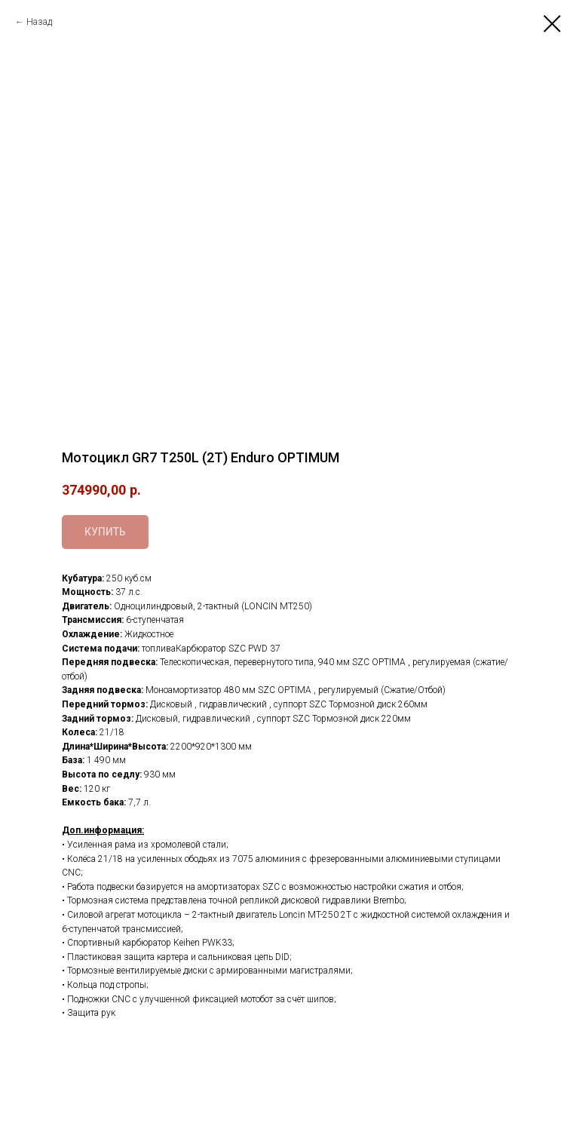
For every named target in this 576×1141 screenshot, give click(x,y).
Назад (39, 22)
